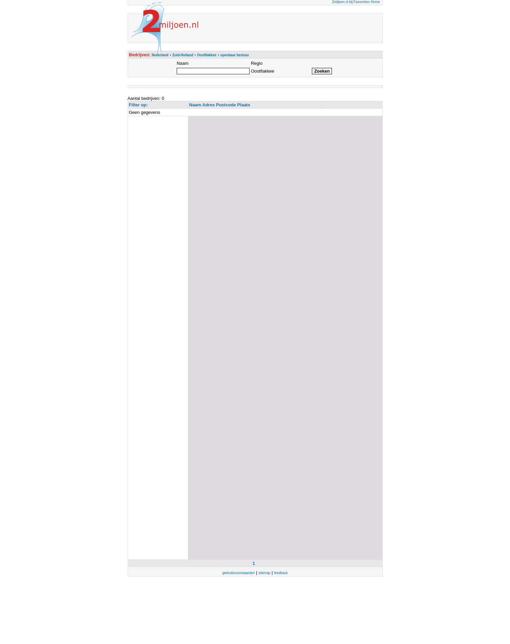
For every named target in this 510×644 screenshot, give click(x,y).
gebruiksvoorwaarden (238, 573)
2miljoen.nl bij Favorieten (351, 2)
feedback (281, 573)
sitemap (264, 573)
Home (375, 2)
